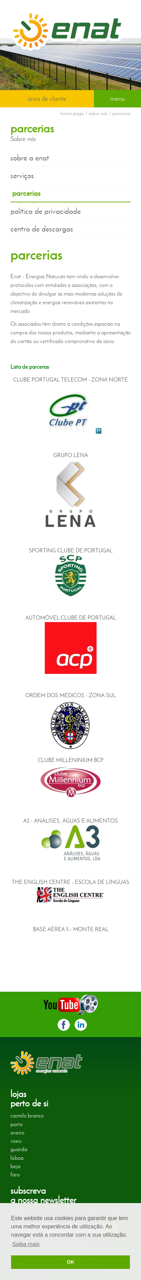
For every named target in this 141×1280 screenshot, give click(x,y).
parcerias (26, 193)
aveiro (17, 1132)
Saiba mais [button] (25, 1244)
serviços (22, 175)
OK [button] (70, 1262)
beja (15, 1166)
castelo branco (27, 1115)
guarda (18, 1149)
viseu (15, 1140)
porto (16, 1124)
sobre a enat (29, 158)
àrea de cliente (47, 99)
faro (15, 1174)
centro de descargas (41, 229)
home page (72, 113)
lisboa (17, 1157)
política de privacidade (45, 211)
